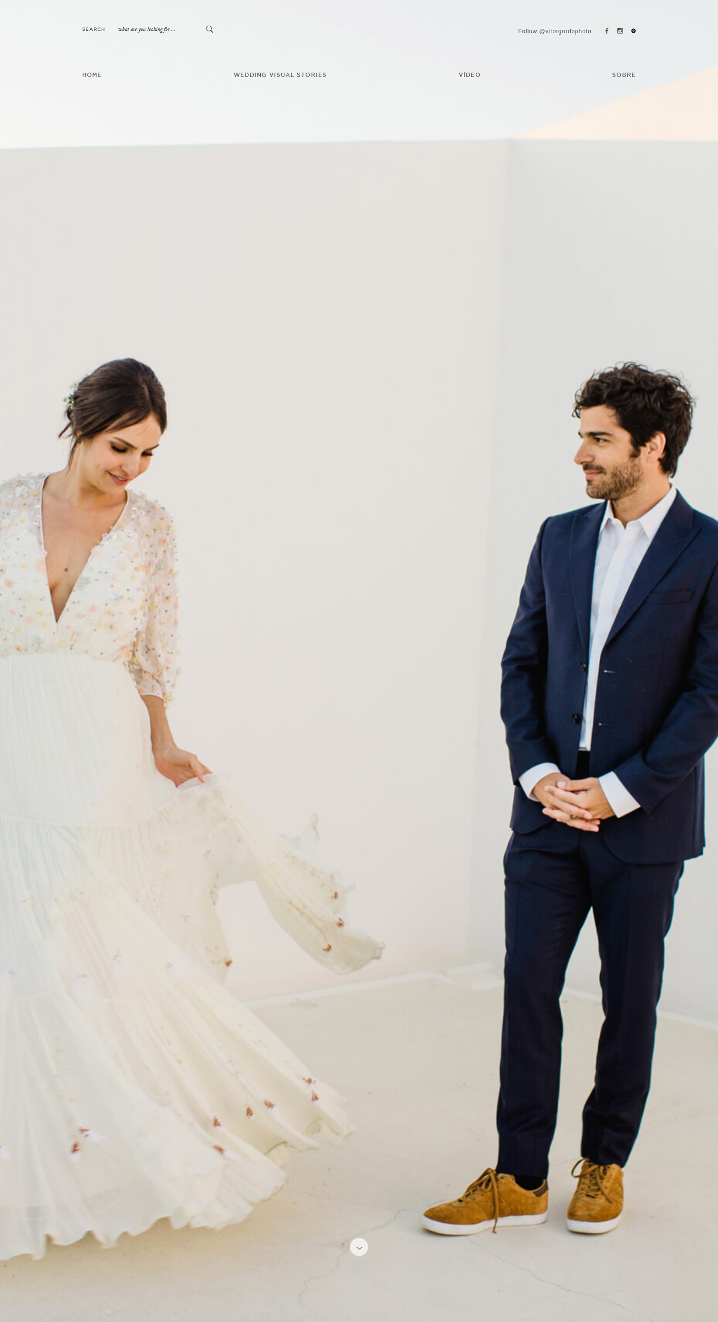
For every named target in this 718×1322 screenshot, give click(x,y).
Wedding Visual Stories (280, 75)
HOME (92, 75)
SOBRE (624, 75)
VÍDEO (470, 75)
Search (93, 30)
